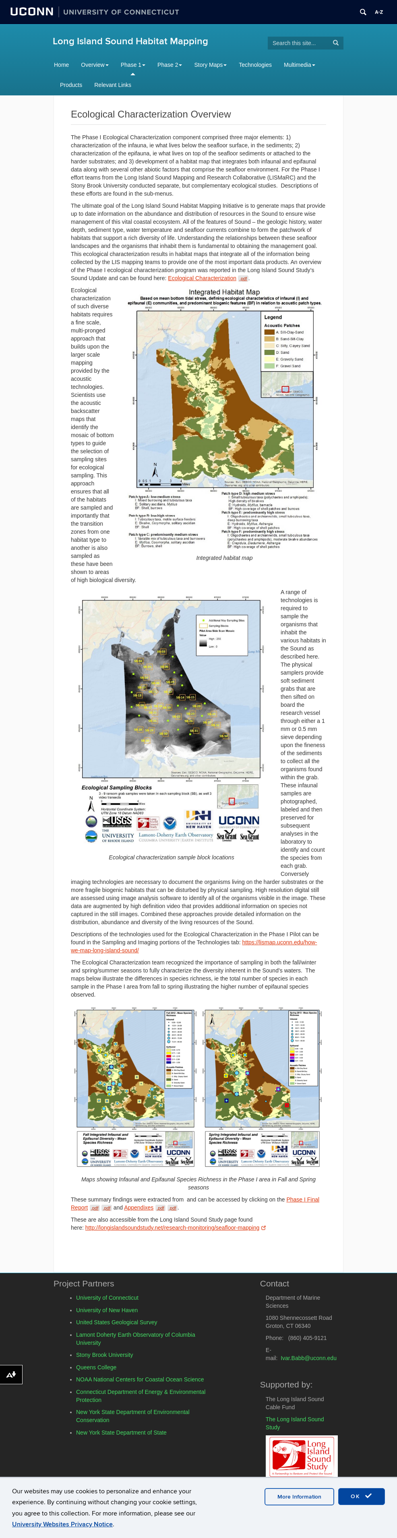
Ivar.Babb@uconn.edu (309, 1358)
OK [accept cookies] (361, 1496)
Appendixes (151, 1207)
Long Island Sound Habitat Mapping (130, 41)
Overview (94, 65)
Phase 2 (169, 65)
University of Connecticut (107, 1297)
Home (61, 65)
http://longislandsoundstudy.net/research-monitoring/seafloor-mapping (175, 1227)
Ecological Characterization (208, 278)
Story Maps (210, 65)
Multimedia (299, 65)
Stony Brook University (104, 1355)
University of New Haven (107, 1310)
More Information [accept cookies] (299, 1496)
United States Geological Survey (116, 1322)
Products (71, 85)
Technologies (255, 65)
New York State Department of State (121, 1432)
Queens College (96, 1367)
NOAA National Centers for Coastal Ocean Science (140, 1379)
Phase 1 (133, 65)
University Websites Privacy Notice (62, 1524)
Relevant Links (112, 85)
